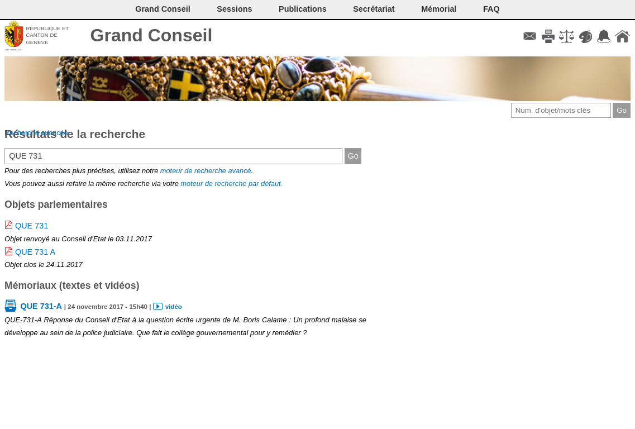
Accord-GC (604, 36)
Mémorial (438, 8)
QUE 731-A (40, 306)
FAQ (491, 8)
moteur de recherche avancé (205, 170)
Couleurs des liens (585, 36)
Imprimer (548, 36)
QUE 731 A (35, 251)
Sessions (234, 8)
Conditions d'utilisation (566, 36)
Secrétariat (373, 8)
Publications (303, 8)
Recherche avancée (36, 132)
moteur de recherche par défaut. (231, 183)
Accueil (622, 36)
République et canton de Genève (47, 35)
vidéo (173, 306)
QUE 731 (31, 225)
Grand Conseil (151, 35)
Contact (530, 36)
